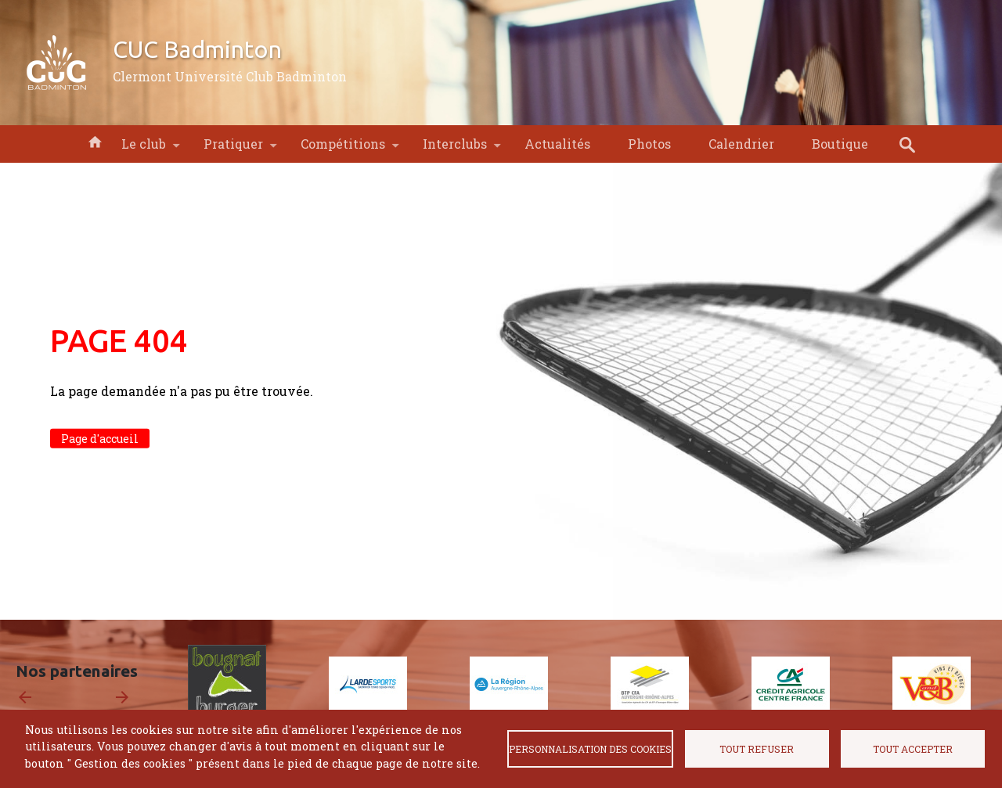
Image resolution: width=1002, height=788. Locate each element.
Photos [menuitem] (649, 143)
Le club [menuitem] (144, 149)
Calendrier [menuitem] (741, 143)
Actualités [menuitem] (557, 143)
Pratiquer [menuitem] (233, 149)
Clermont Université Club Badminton (230, 76)
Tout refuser (756, 749)
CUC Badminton (197, 49)
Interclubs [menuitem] (455, 149)
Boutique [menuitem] (840, 143)
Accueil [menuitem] (95, 141)
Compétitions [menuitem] (343, 149)
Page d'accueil (100, 438)
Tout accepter (913, 749)
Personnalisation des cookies (590, 749)
